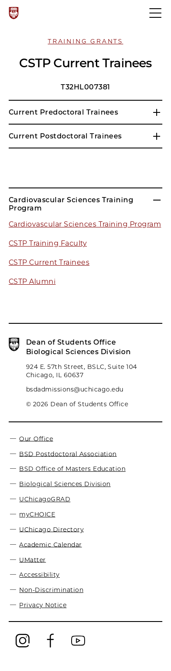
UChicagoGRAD (44, 499)
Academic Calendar (50, 544)
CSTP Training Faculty (48, 243)
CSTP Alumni (32, 281)
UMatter (32, 559)
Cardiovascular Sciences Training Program (85, 224)
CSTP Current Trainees (49, 262)
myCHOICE (37, 514)
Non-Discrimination (51, 590)
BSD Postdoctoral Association (67, 453)
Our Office (36, 438)
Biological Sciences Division (64, 484)
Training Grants (85, 41)
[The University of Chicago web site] (14, 13)
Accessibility (39, 575)
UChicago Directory (51, 529)
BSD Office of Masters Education (72, 469)
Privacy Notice (42, 605)
